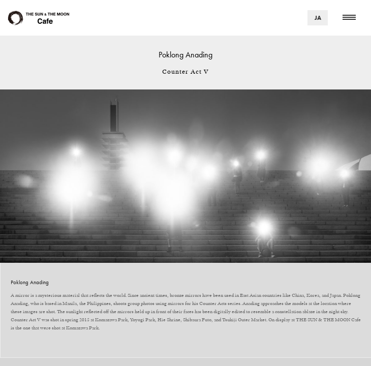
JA (318, 18)
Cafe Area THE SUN (38, 18)
